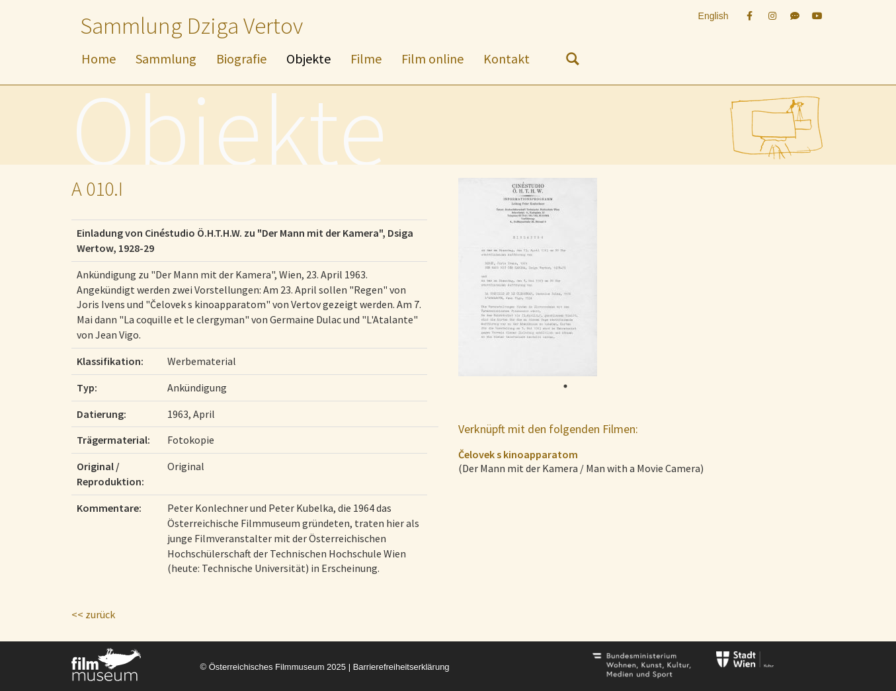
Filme (366, 58)
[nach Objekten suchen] (572, 61)
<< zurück (93, 614)
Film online (432, 58)
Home (98, 58)
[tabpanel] (561, 277)
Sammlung (166, 58)
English (713, 16)
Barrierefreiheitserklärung (401, 667)
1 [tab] (565, 386)
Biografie (241, 58)
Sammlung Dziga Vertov (191, 25)
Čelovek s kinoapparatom (518, 454)
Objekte (308, 58)
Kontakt (506, 58)
